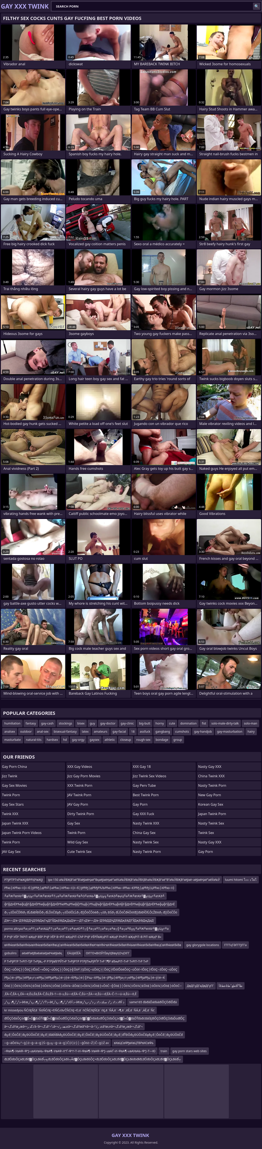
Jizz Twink (9, 776)
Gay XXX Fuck (143, 813)
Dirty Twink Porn (80, 813)
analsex (9, 731)
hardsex (52, 740)
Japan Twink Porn (212, 813)
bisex (81, 723)
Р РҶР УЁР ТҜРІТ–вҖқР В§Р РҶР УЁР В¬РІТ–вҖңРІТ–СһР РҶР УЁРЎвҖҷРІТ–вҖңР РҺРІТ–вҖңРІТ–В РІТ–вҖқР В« (82, 937)
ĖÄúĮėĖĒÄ (74, 953)
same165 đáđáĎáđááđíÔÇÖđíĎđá (153, 1002)
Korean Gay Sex (210, 804)
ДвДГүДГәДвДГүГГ (200, 986)
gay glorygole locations (202, 945)
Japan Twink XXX (15, 823)
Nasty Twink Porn (147, 851)
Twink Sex (206, 832)
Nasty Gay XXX (209, 766)
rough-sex (143, 740)
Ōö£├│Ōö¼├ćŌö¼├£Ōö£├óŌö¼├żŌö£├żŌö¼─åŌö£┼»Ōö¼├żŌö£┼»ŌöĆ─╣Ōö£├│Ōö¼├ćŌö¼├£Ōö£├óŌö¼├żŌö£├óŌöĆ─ (93, 986)
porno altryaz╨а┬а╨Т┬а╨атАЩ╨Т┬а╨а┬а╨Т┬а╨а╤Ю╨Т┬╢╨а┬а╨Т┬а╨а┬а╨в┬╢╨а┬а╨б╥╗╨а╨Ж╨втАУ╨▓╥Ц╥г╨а (86, 929)
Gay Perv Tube (144, 785)
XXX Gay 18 (142, 766)
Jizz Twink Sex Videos (149, 776)
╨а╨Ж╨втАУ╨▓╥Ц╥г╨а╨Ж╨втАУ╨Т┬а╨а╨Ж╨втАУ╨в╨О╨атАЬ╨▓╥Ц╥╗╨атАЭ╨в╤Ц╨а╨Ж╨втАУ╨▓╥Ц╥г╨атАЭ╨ (84, 896)
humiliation (12, 723)
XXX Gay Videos (79, 766)
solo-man (250, 723)
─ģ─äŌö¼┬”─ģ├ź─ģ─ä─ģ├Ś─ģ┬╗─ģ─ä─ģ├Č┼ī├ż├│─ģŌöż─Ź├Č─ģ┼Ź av (56, 1043)
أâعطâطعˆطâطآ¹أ (230, 986)
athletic (110, 740)
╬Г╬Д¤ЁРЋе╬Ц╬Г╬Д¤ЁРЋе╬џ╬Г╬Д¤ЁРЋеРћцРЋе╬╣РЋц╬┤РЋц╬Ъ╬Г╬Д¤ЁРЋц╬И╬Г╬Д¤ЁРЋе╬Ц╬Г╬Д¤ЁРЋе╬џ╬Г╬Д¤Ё (89, 904)
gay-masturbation (229, 731)
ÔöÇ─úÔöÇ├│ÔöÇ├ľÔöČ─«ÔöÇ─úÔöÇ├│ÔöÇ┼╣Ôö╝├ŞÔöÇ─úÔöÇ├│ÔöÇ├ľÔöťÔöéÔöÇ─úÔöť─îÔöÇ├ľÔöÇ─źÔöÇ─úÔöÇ (90, 969)
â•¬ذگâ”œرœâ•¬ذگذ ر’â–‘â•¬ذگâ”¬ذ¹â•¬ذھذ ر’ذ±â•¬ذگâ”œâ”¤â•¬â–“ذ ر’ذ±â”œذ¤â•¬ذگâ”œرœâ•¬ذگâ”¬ (73, 1026)
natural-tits (34, 740)
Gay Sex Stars (13, 804)
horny (159, 723)
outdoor (26, 731)
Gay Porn (140, 804)
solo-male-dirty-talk (225, 723)
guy (92, 723)
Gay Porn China (14, 766)
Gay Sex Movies (14, 785)
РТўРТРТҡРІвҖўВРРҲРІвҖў (23, 880)
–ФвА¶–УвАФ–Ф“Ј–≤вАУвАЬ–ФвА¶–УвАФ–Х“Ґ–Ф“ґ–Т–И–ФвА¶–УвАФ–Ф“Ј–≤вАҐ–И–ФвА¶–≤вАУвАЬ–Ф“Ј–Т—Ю (79, 1051)
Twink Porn (11, 795)
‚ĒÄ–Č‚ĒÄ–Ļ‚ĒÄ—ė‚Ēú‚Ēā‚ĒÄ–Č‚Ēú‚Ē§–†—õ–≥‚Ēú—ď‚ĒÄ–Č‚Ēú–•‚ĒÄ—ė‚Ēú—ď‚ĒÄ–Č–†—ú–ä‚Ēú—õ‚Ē (70, 994)
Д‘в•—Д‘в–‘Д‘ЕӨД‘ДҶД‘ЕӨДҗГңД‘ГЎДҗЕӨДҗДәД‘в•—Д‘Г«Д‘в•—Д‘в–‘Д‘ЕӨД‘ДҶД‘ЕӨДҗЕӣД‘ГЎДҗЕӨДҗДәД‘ (79, 920)
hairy (251, 731)
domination (188, 723)
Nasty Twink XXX (146, 823)
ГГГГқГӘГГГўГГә (235, 945)
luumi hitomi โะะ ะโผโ (241, 880)
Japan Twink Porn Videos (22, 832)
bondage (162, 740)
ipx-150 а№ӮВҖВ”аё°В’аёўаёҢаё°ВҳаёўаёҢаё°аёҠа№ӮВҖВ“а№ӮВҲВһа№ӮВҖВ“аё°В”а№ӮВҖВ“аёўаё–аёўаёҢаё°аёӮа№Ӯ (134, 880)
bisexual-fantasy (65, 731)
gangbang (162, 731)
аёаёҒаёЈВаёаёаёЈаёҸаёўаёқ (42, 953)
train (164, 1051)
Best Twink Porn (146, 795)
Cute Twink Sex (79, 851)
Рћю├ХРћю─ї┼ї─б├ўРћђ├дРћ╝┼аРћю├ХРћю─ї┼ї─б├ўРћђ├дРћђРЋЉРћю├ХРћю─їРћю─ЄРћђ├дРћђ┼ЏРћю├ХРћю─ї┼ (89, 888)
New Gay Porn (209, 795)
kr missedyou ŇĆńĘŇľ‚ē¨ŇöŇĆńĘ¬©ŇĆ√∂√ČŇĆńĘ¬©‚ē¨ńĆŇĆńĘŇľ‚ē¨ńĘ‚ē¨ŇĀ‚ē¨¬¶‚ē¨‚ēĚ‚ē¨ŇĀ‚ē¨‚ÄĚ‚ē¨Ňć (79, 1010)
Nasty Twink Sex (146, 842)
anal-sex (42, 731)
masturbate (12, 740)
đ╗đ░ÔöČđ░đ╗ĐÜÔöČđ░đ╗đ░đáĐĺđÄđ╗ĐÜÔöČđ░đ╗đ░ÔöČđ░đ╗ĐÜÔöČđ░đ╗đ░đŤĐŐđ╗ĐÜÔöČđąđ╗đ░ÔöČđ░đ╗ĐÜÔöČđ (93, 1035)
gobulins (10, 953)
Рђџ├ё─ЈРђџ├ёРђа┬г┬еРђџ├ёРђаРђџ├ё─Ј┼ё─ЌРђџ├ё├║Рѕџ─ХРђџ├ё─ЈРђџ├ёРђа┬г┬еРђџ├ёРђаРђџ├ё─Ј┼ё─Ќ (84, 978)
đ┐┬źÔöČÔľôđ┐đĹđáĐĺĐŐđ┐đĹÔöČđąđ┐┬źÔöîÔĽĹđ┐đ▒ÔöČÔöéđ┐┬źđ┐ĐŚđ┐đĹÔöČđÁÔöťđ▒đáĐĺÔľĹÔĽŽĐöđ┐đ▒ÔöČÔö (90, 912)
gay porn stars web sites (189, 1051)
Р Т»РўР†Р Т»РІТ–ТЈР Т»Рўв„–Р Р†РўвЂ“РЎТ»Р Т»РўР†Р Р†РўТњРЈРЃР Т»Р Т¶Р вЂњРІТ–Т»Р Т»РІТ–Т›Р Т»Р (76, 961)
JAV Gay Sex (11, 851)
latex (85, 731)
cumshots (182, 731)
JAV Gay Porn (77, 804)
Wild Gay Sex (77, 842)
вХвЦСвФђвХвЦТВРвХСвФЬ (133, 1043)
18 (133, 731)
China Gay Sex (144, 832)
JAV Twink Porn (79, 795)
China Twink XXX (211, 776)
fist (204, 723)
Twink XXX (10, 813)
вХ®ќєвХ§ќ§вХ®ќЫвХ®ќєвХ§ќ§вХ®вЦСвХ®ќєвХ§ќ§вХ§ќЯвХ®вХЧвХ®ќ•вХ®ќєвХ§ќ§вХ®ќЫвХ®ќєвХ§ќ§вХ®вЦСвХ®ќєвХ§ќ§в (92, 945)
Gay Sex (73, 823)
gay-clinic (127, 723)
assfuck (145, 731)
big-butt (144, 723)
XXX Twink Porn (79, 785)
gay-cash (47, 723)
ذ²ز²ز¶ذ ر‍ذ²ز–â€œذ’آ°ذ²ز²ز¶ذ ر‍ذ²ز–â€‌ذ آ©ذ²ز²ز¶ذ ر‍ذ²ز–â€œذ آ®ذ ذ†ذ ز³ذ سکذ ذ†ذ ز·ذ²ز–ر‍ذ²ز (64, 1002)
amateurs (100, 731)
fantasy (31, 723)
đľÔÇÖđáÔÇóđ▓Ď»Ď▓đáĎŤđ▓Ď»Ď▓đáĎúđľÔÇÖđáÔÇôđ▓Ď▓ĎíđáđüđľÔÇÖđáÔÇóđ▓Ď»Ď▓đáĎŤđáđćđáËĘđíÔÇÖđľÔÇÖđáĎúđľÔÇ (94, 1018)
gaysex (94, 740)
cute (172, 723)
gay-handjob (203, 731)
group (178, 740)
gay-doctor (107, 723)
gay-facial (119, 731)
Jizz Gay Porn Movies (83, 776)
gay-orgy (78, 740)
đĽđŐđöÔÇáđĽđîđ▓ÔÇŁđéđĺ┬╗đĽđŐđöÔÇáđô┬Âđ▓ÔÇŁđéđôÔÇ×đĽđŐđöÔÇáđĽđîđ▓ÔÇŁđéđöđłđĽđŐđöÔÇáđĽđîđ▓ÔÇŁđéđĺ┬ (92, 1059)
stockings (65, 723)
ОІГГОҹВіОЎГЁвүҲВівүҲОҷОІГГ (108, 953)
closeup (125, 740)
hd (65, 740)
